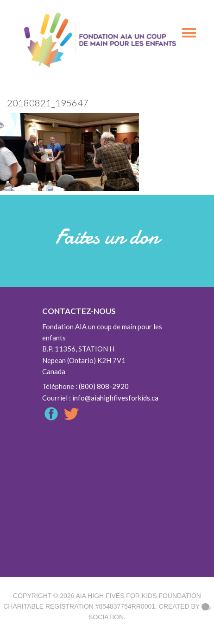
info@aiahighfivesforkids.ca (115, 398)
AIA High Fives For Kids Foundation (138, 595)
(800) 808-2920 (104, 386)
